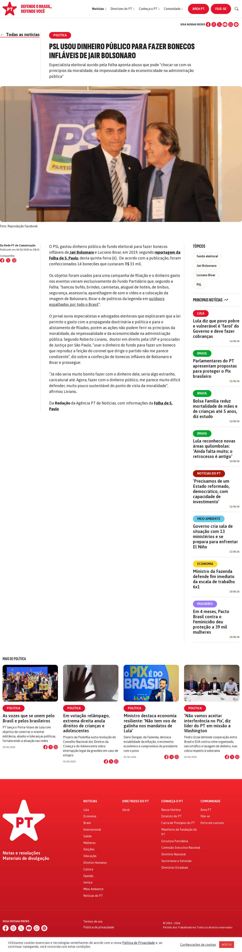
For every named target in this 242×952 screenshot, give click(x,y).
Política (13, 708)
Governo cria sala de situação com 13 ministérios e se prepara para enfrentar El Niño (215, 536)
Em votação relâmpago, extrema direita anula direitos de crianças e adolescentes (86, 723)
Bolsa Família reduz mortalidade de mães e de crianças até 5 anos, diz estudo (215, 408)
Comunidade (210, 801)
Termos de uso (92, 921)
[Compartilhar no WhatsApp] (14, 260)
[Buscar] (236, 9)
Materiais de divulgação (26, 858)
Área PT (198, 9)
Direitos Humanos (95, 862)
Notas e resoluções (21, 853)
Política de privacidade (98, 927)
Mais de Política (14, 658)
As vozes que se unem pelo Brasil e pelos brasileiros (29, 718)
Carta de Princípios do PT (178, 823)
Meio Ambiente (208, 518)
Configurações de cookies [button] (198, 944)
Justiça (87, 882)
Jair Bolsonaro (207, 265)
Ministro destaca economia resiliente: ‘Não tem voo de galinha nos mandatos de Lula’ (150, 723)
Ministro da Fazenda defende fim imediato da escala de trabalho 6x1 (214, 579)
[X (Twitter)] (219, 24)
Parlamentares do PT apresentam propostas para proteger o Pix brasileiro (215, 368)
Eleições (89, 849)
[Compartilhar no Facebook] (2, 260)
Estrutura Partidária (174, 841)
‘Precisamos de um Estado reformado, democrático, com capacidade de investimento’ (211, 491)
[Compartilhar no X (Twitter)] (8, 260)
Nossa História (171, 810)
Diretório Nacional (173, 854)
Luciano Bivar (206, 275)
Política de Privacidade (138, 942)
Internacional (92, 829)
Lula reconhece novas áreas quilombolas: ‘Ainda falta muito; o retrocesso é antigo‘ (214, 448)
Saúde (87, 836)
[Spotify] (236, 24)
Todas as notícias (20, 34)
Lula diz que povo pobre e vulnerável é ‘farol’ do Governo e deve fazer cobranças (216, 328)
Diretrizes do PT (135, 801)
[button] (99, 9)
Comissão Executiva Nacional (180, 847)
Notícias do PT (209, 473)
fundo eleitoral (207, 256)
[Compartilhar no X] (50, 747)
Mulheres (205, 604)
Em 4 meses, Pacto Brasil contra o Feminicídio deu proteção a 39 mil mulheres (211, 622)
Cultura (88, 869)
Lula (200, 313)
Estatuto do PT (171, 816)
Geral (126, 810)
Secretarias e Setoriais (176, 861)
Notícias (90, 801)
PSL (199, 284)
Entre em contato (212, 823)
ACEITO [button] (226, 944)
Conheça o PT (172, 801)
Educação (89, 856)
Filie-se (220, 9)
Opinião (88, 876)
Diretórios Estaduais (174, 867)
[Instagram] (213, 24)
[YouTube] (225, 24)
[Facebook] (208, 24)
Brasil (202, 353)
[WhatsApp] (230, 24)
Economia (205, 564)
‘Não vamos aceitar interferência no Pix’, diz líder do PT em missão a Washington (207, 723)
